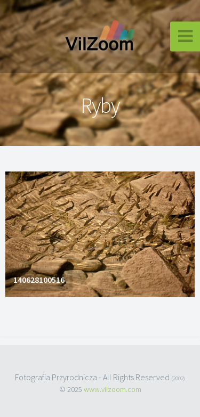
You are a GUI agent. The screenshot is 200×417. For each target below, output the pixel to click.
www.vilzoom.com (112, 389)
